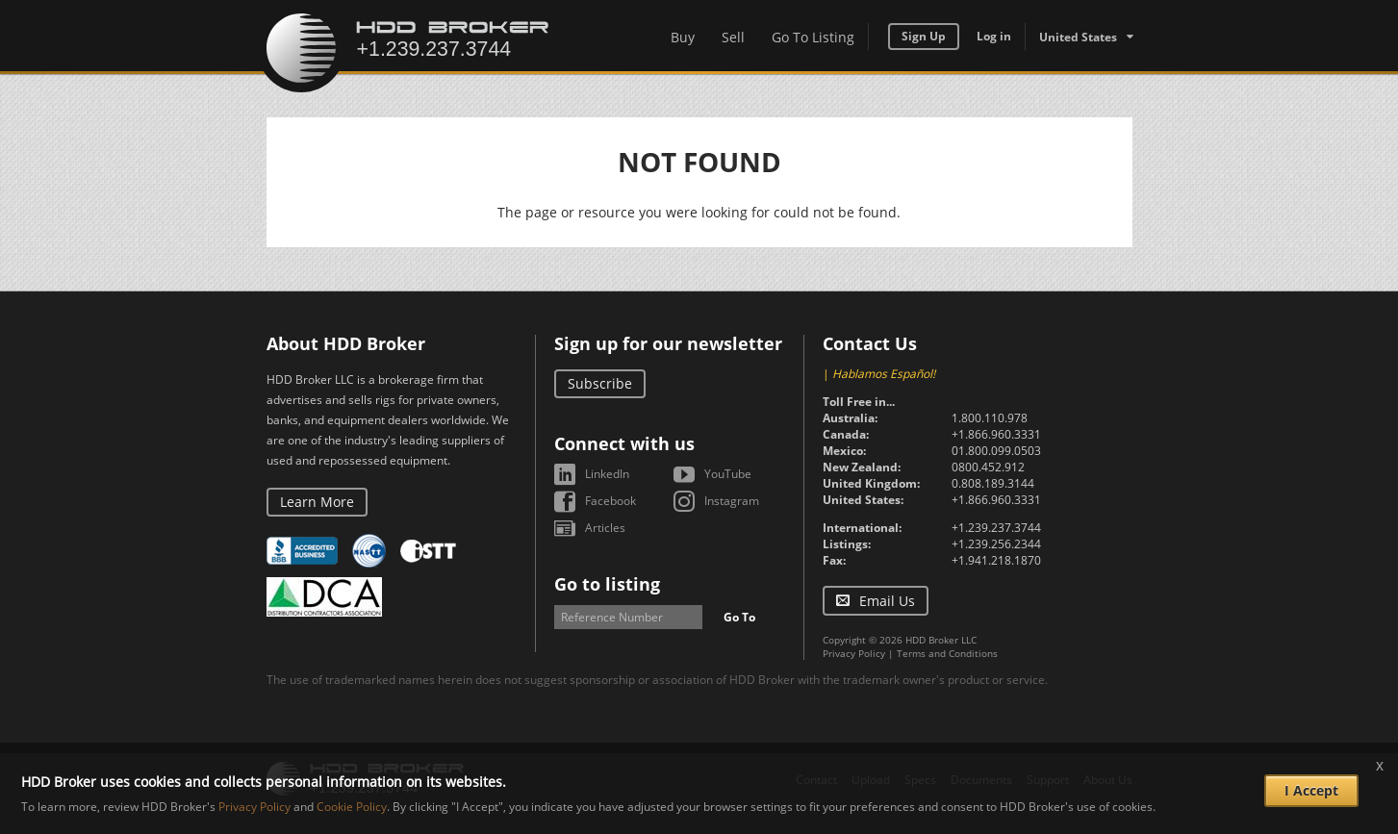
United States (1078, 37)
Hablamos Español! (883, 374)
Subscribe (600, 383)
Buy (683, 37)
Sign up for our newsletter (668, 343)
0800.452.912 (988, 467)
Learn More (317, 502)
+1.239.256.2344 (996, 544)
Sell (733, 37)
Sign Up (924, 36)
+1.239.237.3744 (996, 527)
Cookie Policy (352, 806)
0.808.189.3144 (993, 483)
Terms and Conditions (947, 653)
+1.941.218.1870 (996, 560)
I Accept (1311, 790)
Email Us (887, 601)
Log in (994, 36)
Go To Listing (813, 37)
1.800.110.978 (990, 418)
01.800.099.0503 (996, 450)
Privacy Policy (854, 653)
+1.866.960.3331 (996, 434)
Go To (739, 617)
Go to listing (607, 583)
